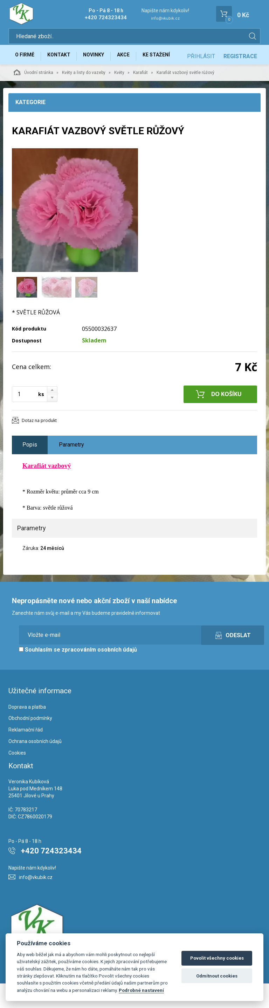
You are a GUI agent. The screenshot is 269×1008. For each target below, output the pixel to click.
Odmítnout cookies (216, 976)
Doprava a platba (27, 731)
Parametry (71, 469)
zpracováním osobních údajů (99, 674)
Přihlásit (201, 81)
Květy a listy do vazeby (83, 97)
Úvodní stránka (33, 96)
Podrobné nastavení (141, 990)
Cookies (17, 777)
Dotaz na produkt (39, 445)
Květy (119, 97)
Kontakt (63, 58)
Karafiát (140, 97)
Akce (133, 58)
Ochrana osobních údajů (35, 766)
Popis (29, 469)
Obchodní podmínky (30, 743)
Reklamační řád (25, 754)
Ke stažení (169, 58)
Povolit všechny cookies (217, 958)
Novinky (100, 58)
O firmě (26, 58)
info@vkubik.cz (165, 18)
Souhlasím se (78, 674)
